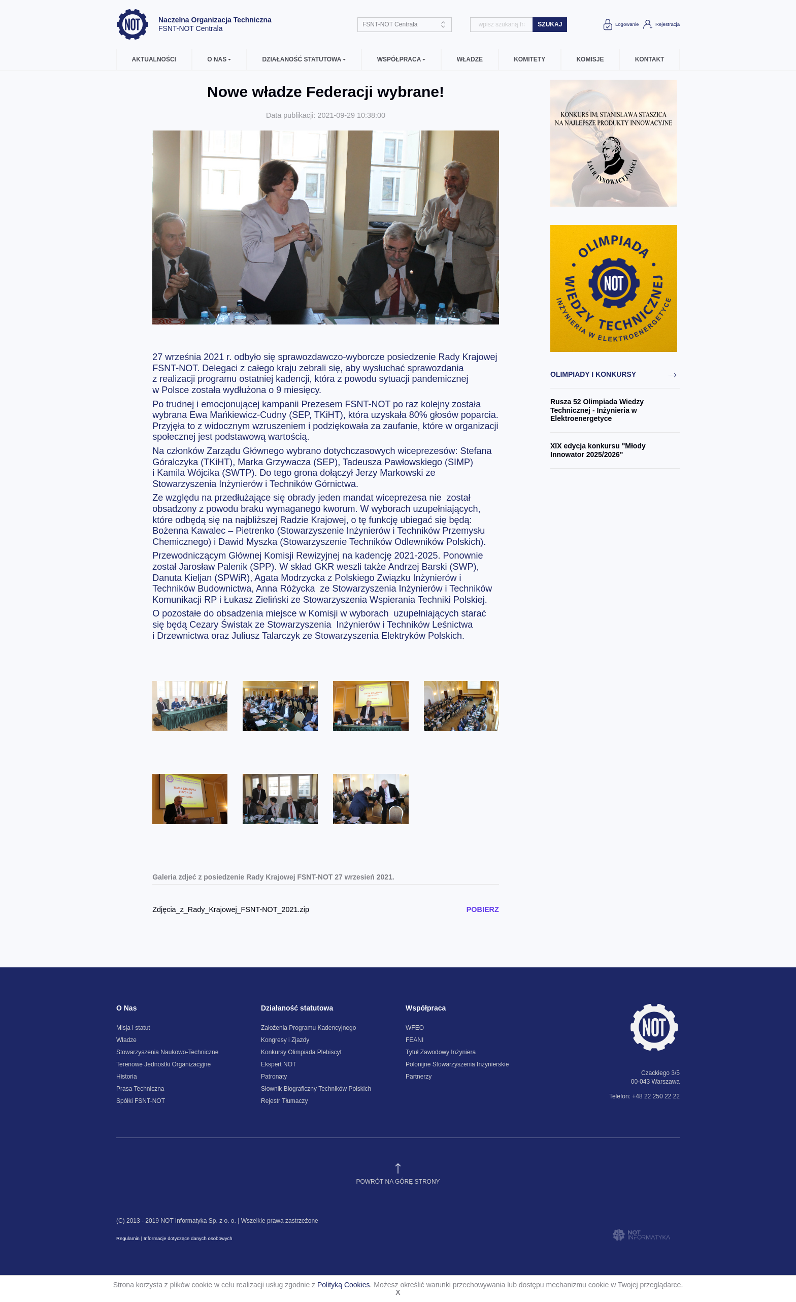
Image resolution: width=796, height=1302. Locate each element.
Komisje (590, 59)
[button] (219, 59)
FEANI (414, 1040)
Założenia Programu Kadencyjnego (308, 1027)
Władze (470, 59)
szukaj (550, 24)
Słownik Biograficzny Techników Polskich (316, 1088)
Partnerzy (419, 1076)
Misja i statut (133, 1027)
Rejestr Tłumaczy (284, 1100)
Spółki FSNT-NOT (140, 1100)
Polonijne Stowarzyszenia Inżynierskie (457, 1064)
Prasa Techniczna (140, 1088)
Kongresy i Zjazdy (285, 1040)
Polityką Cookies (343, 1285)
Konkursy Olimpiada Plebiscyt (301, 1052)
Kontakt (650, 59)
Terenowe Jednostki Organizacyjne (163, 1064)
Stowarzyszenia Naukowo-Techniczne (167, 1052)
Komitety (529, 59)
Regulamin (128, 1238)
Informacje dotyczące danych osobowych (188, 1238)
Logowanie (620, 24)
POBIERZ (483, 909)
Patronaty (274, 1076)
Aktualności (154, 59)
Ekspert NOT (278, 1064)
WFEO (415, 1027)
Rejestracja (661, 24)
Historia (126, 1076)
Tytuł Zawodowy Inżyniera (441, 1052)
